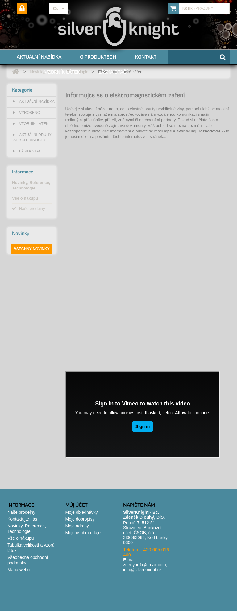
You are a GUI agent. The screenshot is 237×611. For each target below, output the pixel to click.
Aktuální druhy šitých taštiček (32, 137)
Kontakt (145, 57)
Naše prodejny (28, 208)
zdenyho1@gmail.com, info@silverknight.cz (145, 567)
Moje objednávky (81, 512)
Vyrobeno (26, 112)
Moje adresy (77, 525)
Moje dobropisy (80, 519)
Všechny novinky (32, 249)
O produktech (98, 57)
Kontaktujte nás (22, 519)
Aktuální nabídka (39, 57)
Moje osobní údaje (83, 532)
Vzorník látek (62, 72)
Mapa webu (18, 569)
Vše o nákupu (25, 198)
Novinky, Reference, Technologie (31, 185)
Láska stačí (113, 72)
